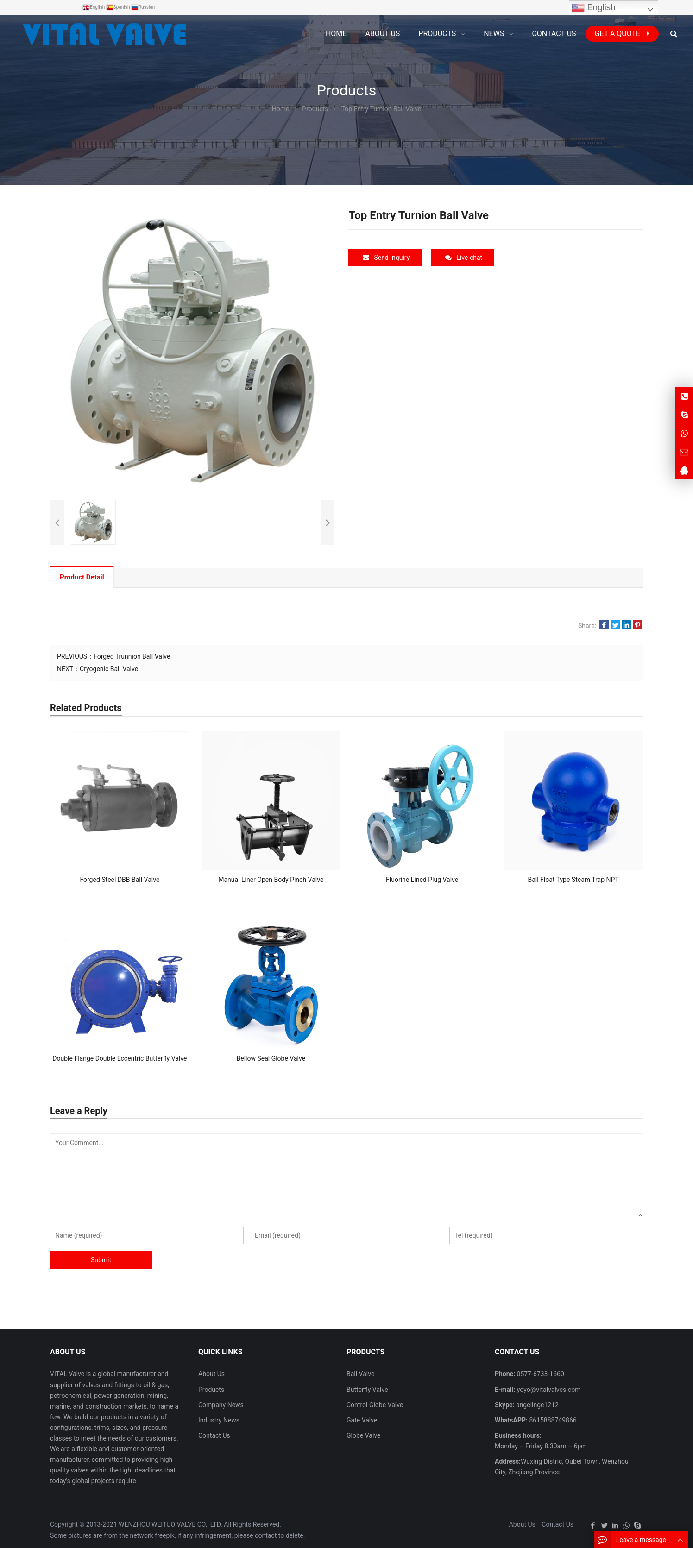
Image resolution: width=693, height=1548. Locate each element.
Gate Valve (361, 1420)
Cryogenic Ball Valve (109, 669)
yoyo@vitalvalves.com (547, 1389)
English (593, 7)
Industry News (218, 1420)
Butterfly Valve (367, 1389)
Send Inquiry (386, 257)
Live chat (463, 257)
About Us (211, 1374)
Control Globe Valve (374, 1405)
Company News (221, 1405)
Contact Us (214, 1435)
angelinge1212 (537, 1405)
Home (336, 33)
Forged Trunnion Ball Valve (132, 656)
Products (211, 1389)
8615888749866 (552, 1420)
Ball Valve (360, 1374)
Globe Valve (363, 1435)
